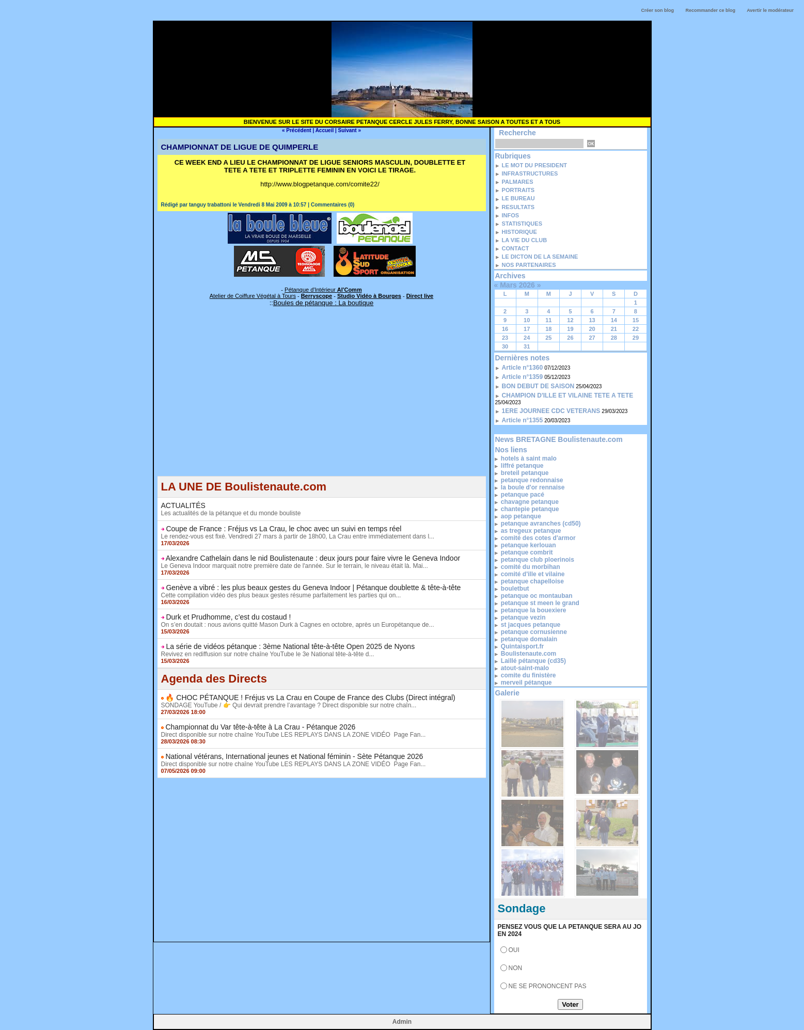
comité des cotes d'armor (538, 538)
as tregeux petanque (531, 530)
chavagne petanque (530, 501)
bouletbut (515, 588)
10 (527, 320)
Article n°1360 (522, 367)
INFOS (510, 215)
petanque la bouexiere (533, 610)
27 (592, 338)
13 (592, 320)
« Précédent (296, 130)
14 (614, 320)
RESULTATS (518, 207)
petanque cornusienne (534, 632)
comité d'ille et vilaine (533, 574)
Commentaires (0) (332, 205)
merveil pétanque (526, 682)
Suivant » (349, 130)
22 (636, 329)
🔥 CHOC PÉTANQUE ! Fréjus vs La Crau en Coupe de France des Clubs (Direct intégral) (310, 697)
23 (505, 338)
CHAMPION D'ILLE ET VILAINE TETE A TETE (568, 395)
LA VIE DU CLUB (524, 240)
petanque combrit (527, 552)
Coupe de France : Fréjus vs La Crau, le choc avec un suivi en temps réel (283, 529)
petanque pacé (522, 494)
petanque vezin (523, 617)
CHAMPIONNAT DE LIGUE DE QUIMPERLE (240, 146)
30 (505, 346)
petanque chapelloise (532, 581)
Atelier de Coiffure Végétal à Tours (253, 296)
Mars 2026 (517, 285)
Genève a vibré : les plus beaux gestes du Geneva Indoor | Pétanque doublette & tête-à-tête (313, 587)
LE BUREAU (518, 198)
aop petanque (521, 516)
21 (614, 329)
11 (548, 320)
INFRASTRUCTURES (530, 173)
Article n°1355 (522, 420)
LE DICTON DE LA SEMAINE (540, 256)
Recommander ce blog (711, 10)
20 (592, 329)
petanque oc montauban (537, 595)
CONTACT (515, 248)
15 (636, 320)
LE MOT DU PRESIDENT (534, 165)
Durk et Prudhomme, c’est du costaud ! (228, 617)
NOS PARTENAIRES (529, 265)
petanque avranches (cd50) (541, 523)
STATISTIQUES (522, 223)
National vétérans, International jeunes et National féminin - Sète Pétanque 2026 (294, 756)
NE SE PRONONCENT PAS (548, 986)
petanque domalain (529, 639)
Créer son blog (657, 10)
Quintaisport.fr (522, 646)
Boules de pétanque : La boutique (323, 303)
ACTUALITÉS (183, 505)
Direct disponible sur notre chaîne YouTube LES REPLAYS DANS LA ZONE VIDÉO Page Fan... (293, 734)
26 (570, 338)
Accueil (325, 130)
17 (527, 329)
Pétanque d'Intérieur (323, 290)
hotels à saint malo (529, 458)
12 (570, 320)
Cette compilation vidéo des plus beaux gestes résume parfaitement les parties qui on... (281, 595)
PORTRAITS (518, 190)
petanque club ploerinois (537, 559)
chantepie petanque (530, 509)
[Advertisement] (321, 403)
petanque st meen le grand (540, 603)
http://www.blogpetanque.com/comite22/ (320, 184)
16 (505, 329)
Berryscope (317, 296)
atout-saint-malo (525, 668)
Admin (402, 1021)
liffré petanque (522, 465)
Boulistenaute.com (528, 653)
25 (548, 338)
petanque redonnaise (532, 480)
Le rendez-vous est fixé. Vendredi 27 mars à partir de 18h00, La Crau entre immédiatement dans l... (298, 536)
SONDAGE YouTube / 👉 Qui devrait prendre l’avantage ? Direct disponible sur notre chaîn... (289, 705)
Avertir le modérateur (770, 10)
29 (636, 338)
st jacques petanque (530, 624)
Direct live (420, 296)
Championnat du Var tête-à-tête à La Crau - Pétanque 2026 (260, 727)
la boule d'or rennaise (533, 487)
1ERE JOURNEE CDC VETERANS (551, 411)
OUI (514, 950)
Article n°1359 (522, 377)
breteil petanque (525, 473)
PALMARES (517, 182)
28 (614, 338)
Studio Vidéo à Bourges (369, 296)
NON (516, 968)
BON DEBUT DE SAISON (538, 386)
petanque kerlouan (528, 545)
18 (548, 329)
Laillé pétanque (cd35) (533, 660)
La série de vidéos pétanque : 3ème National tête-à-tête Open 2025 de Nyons (290, 646)
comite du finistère (528, 675)
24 (527, 338)
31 (527, 346)
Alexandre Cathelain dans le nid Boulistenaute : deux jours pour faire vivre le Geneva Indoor (313, 558)
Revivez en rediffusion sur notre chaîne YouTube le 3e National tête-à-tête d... (267, 654)
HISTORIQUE (519, 232)
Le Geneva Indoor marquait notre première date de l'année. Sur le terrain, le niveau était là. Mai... (294, 565)
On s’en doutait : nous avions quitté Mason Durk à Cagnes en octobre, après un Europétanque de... (297, 624)
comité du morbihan (530, 567)
